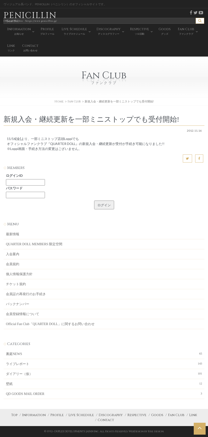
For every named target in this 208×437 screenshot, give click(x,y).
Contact (106, 420)
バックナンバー (17, 304)
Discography (111, 415)
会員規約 (12, 264)
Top (14, 415)
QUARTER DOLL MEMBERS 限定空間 (34, 244)
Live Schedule (81, 415)
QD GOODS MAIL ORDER (104, 393)
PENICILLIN (30, 16)
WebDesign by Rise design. (146, 431)
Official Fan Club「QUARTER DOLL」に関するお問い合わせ (50, 324)
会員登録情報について (22, 314)
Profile (57, 415)
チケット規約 (16, 284)
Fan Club (176, 415)
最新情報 (12, 234)
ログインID (14, 175)
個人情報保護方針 (19, 274)
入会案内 (12, 254)
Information (34, 415)
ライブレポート (104, 363)
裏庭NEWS (104, 353)
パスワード (14, 188)
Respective (136, 415)
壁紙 (104, 383)
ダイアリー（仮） (104, 373)
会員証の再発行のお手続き (26, 294)
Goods (157, 415)
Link (193, 415)
